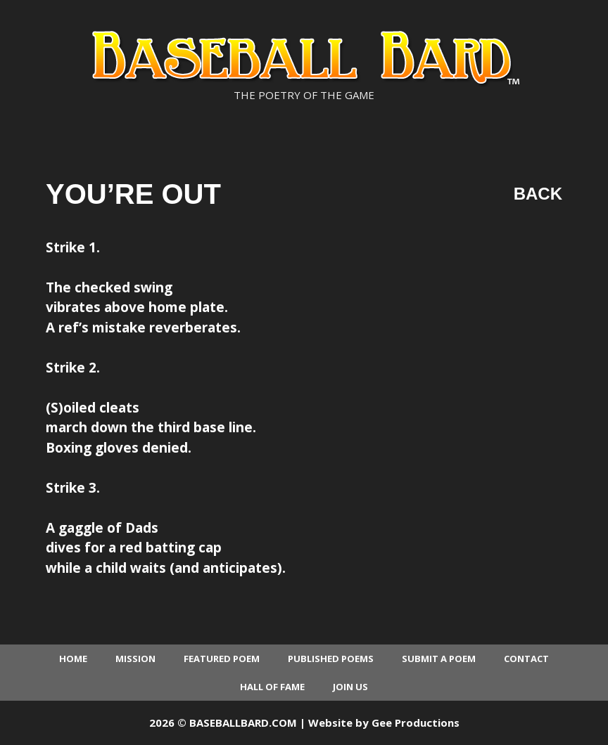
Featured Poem (222, 658)
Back (538, 193)
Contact (526, 658)
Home (73, 658)
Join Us (350, 686)
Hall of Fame (272, 686)
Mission (135, 658)
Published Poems (331, 658)
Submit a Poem (439, 658)
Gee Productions (416, 722)
